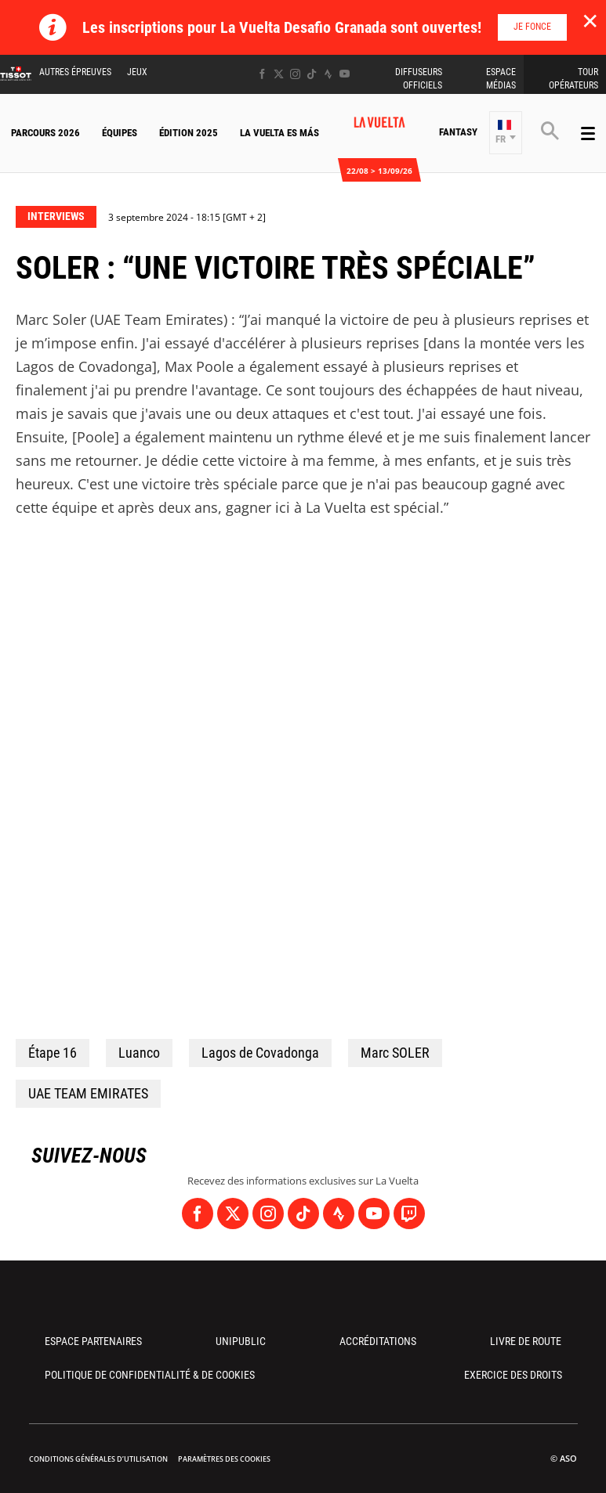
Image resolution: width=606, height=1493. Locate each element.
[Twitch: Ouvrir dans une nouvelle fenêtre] (409, 1213)
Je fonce (532, 26)
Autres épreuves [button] (75, 72)
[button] (505, 132)
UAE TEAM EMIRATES (88, 1093)
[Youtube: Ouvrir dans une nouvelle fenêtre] (344, 74)
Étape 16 (52, 1052)
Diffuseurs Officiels (418, 79)
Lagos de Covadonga (260, 1052)
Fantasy (458, 132)
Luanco (139, 1052)
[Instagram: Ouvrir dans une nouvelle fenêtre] (295, 74)
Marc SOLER (395, 1052)
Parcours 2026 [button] (45, 133)
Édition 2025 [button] (188, 133)
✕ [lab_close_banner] (590, 20)
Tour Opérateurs (573, 79)
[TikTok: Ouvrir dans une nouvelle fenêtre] (311, 74)
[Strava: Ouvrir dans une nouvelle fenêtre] (328, 74)
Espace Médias (501, 79)
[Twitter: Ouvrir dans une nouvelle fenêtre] (278, 74)
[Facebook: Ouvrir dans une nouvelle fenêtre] (262, 74)
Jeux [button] (137, 72)
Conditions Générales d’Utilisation (98, 1459)
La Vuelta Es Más (279, 133)
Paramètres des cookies (224, 1459)
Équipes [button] (119, 133)
